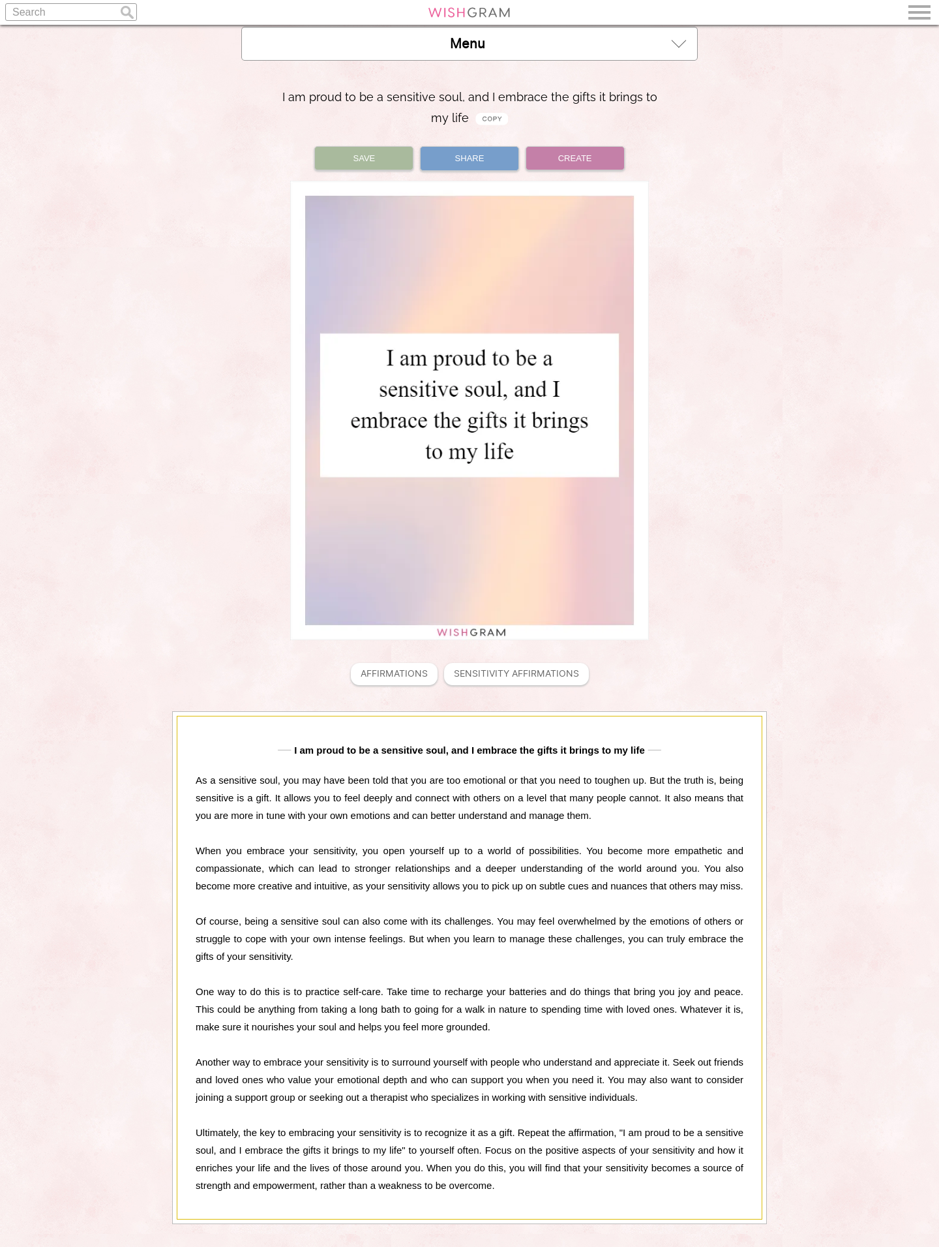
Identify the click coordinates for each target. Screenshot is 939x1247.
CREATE (575, 158)
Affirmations (394, 674)
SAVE (364, 158)
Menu (568, 43)
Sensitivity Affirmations (516, 674)
